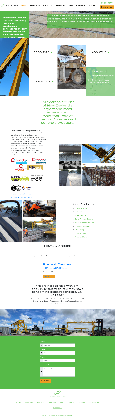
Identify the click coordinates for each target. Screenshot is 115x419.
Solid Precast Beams (83, 219)
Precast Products (82, 226)
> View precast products (21, 197)
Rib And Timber (81, 208)
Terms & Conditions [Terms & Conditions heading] (57, 412)
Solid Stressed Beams (84, 222)
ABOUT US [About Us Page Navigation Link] (47, 5)
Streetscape (80, 230)
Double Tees (80, 233)
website (60, 417)
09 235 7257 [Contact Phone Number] (106, 3)
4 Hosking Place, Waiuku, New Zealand (99, 81)
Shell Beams (80, 215)
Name (43, 342)
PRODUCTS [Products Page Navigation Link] (35, 5)
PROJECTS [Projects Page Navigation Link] (60, 5)
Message (44, 365)
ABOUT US (101, 52)
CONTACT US (43, 81)
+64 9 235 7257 (100, 71)
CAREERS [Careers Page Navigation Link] (80, 5)
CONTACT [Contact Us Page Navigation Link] (93, 5)
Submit (45, 380)
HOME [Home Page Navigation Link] (23, 5)
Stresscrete (57, 408)
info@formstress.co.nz (103, 75)
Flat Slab (78, 212)
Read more (49, 276)
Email (43, 349)
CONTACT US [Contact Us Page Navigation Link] (94, 403)
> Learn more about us (21, 194)
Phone (42, 357)
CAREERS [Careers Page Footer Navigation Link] (82, 403)
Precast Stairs (80, 237)
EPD (71, 5)
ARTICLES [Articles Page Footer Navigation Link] (70, 403)
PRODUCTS (43, 52)
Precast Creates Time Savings (57, 266)
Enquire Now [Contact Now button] (107, 7)
